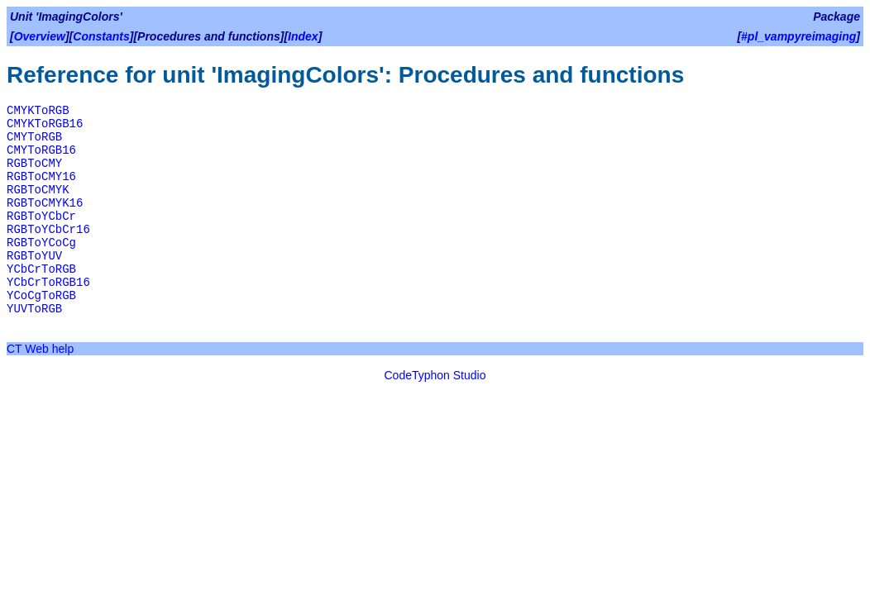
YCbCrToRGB (41, 269)
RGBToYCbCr (41, 216)
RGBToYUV (34, 256)
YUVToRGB (34, 309)
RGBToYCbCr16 (48, 229)
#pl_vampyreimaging (798, 36)
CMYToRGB (34, 137)
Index (303, 36)
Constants (101, 36)
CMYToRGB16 (41, 150)
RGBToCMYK (38, 190)
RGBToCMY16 (41, 176)
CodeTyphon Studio (435, 375)
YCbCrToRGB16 (48, 282)
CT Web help (40, 348)
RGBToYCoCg (41, 243)
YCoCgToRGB (41, 295)
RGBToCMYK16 (45, 203)
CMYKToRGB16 (45, 124)
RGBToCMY (34, 163)
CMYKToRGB (38, 110)
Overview (39, 36)
